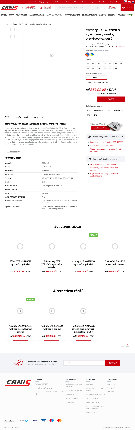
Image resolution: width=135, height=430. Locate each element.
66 (110, 68)
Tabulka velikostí (21, 117)
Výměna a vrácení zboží (74, 390)
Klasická (96, 78)
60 (93, 68)
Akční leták (69, 402)
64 (105, 68)
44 (88, 63)
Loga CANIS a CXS (93, 402)
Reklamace (69, 394)
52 (110, 63)
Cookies (128, 428)
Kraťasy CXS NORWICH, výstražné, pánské (83, 263)
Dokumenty (38, 117)
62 (99, 68)
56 (121, 63)
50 (105, 63)
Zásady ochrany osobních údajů (112, 428)
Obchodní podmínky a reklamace (73, 385)
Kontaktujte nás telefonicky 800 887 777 (106, 142)
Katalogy (89, 384)
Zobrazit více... (120, 46)
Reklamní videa (92, 412)
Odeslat (112, 363)
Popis (6, 117)
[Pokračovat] (127, 280)
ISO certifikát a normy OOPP (94, 389)
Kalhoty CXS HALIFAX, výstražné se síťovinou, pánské (20, 329)
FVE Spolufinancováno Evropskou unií (95, 407)
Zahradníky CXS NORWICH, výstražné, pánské (52, 264)
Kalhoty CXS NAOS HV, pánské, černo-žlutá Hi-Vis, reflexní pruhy (83, 329)
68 (116, 68)
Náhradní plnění (71, 398)
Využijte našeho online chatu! (102, 145)
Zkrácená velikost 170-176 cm (97, 83)
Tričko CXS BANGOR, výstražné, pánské (114, 263)
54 (116, 63)
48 (99, 63)
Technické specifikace (13, 152)
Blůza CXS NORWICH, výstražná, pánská (20, 263)
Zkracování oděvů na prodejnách (103, 164)
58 (88, 68)
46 (93, 63)
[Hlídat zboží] (94, 106)
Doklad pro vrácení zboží (95, 394)
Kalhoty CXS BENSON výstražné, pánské (52, 328)
